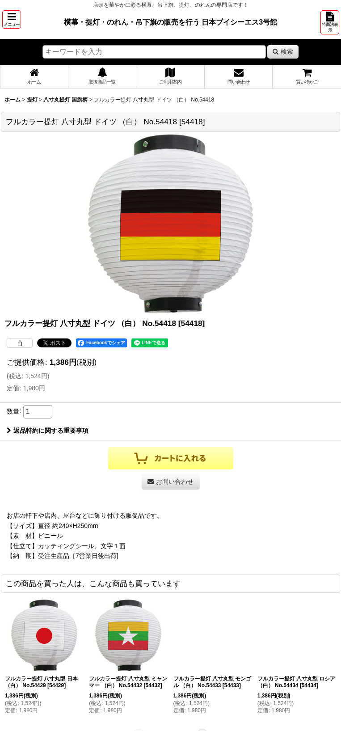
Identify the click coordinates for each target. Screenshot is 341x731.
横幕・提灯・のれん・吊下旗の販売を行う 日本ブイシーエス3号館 (171, 22)
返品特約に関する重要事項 (47, 430)
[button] (11, 19)
